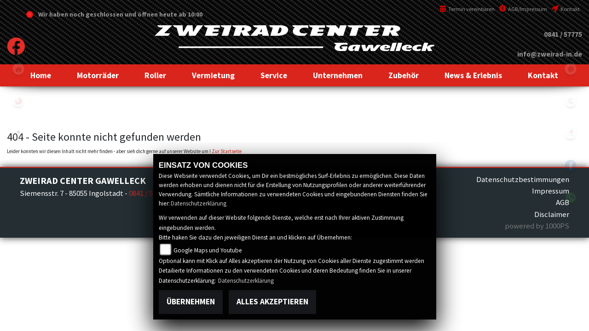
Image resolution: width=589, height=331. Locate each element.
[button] (97, 75)
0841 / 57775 (563, 34)
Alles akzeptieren (272, 302)
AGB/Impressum (523, 9)
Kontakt (566, 9)
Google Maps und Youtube (207, 250)
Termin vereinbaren (467, 9)
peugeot (18, 133)
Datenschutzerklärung (198, 203)
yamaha (18, 101)
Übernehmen (191, 302)
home (18, 69)
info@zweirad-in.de (549, 54)
